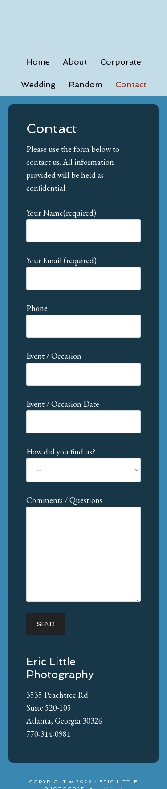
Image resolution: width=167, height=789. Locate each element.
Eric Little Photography (83, 22)
